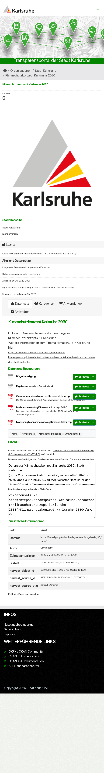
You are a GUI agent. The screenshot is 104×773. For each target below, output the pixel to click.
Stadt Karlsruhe (45, 70)
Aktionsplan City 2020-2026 (16, 280)
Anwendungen (71, 303)
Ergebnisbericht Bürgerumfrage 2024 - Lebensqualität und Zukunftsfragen (38, 287)
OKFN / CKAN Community (26, 651)
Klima (14, 433)
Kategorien (44, 303)
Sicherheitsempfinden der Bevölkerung (21, 274)
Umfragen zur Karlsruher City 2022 (19, 294)
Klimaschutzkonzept (50, 433)
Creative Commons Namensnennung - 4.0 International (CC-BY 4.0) (39, 253)
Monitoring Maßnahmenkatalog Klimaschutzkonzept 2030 (47, 422)
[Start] (5, 70)
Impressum (11, 634)
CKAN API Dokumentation (26, 661)
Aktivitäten (20, 312)
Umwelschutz (72, 433)
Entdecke (82, 376)
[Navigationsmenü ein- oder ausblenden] (98, 9)
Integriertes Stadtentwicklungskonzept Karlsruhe (26, 267)
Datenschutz (12, 629)
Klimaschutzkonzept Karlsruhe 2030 (30, 75)
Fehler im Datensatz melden (23, 594)
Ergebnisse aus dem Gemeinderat (34, 386)
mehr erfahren (10, 233)
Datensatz (20, 303)
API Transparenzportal (24, 666)
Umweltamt (47, 547)
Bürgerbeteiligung (26, 376)
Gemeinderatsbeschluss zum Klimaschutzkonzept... (44, 396)
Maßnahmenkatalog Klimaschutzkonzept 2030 (41, 407)
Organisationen (20, 70)
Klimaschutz (28, 433)
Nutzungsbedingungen (19, 624)
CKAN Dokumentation (24, 656)
